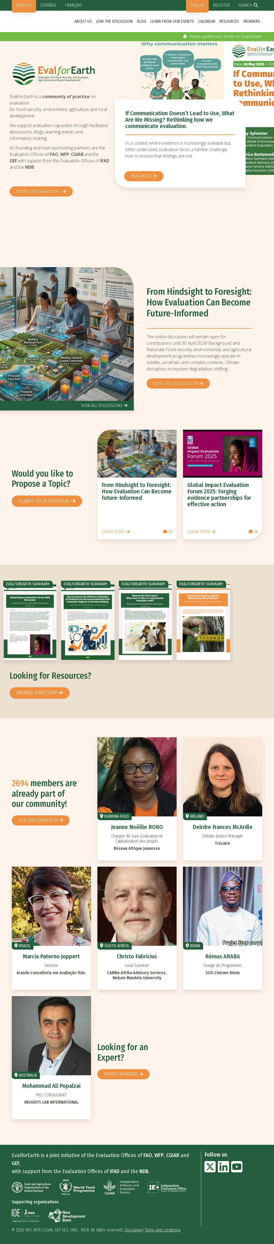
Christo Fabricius (137, 956)
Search (245, 5)
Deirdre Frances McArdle (223, 827)
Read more (141, 176)
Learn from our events (172, 21)
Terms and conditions (163, 1230)
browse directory (36, 693)
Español (48, 5)
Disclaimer (133, 1230)
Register (221, 5)
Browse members (121, 1074)
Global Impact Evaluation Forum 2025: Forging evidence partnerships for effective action (219, 494)
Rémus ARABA (222, 956)
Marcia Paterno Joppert (51, 956)
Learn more (113, 531)
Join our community (38, 820)
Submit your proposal (44, 501)
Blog (141, 21)
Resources (229, 21)
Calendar (206, 21)
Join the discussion (114, 21)
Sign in (197, 5)
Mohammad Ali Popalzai (51, 1085)
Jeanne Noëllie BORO (137, 827)
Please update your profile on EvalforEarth (222, 36)
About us (83, 21)
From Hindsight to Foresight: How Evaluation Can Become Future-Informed (199, 302)
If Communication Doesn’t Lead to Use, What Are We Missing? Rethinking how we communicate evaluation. (179, 120)
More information (38, 191)
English (24, 5)
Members (251, 21)
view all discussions (101, 405)
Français (73, 5)
